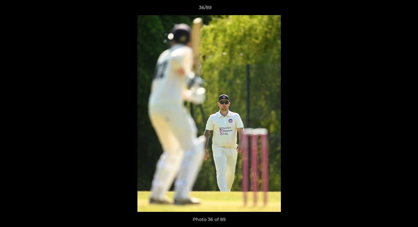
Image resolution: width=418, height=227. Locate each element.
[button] (391, 9)
